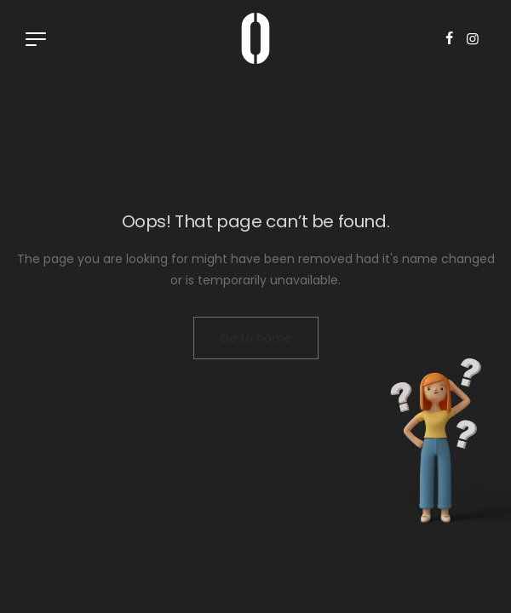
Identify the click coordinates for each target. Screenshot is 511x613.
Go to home (256, 338)
